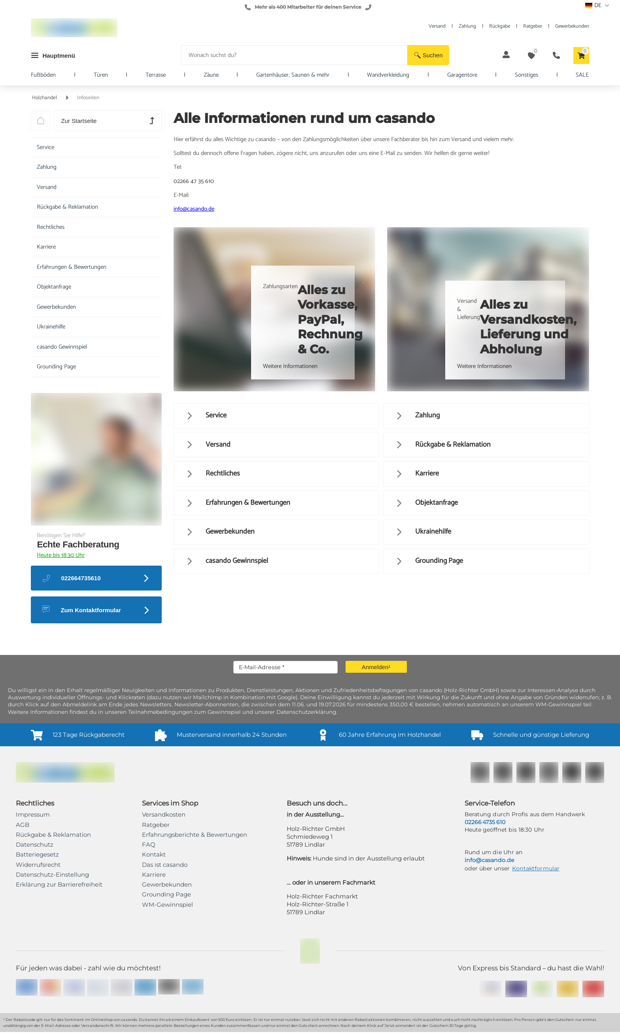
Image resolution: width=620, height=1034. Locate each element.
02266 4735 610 (485, 822)
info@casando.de (194, 209)
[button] (428, 55)
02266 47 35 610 (194, 181)
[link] (59, 885)
